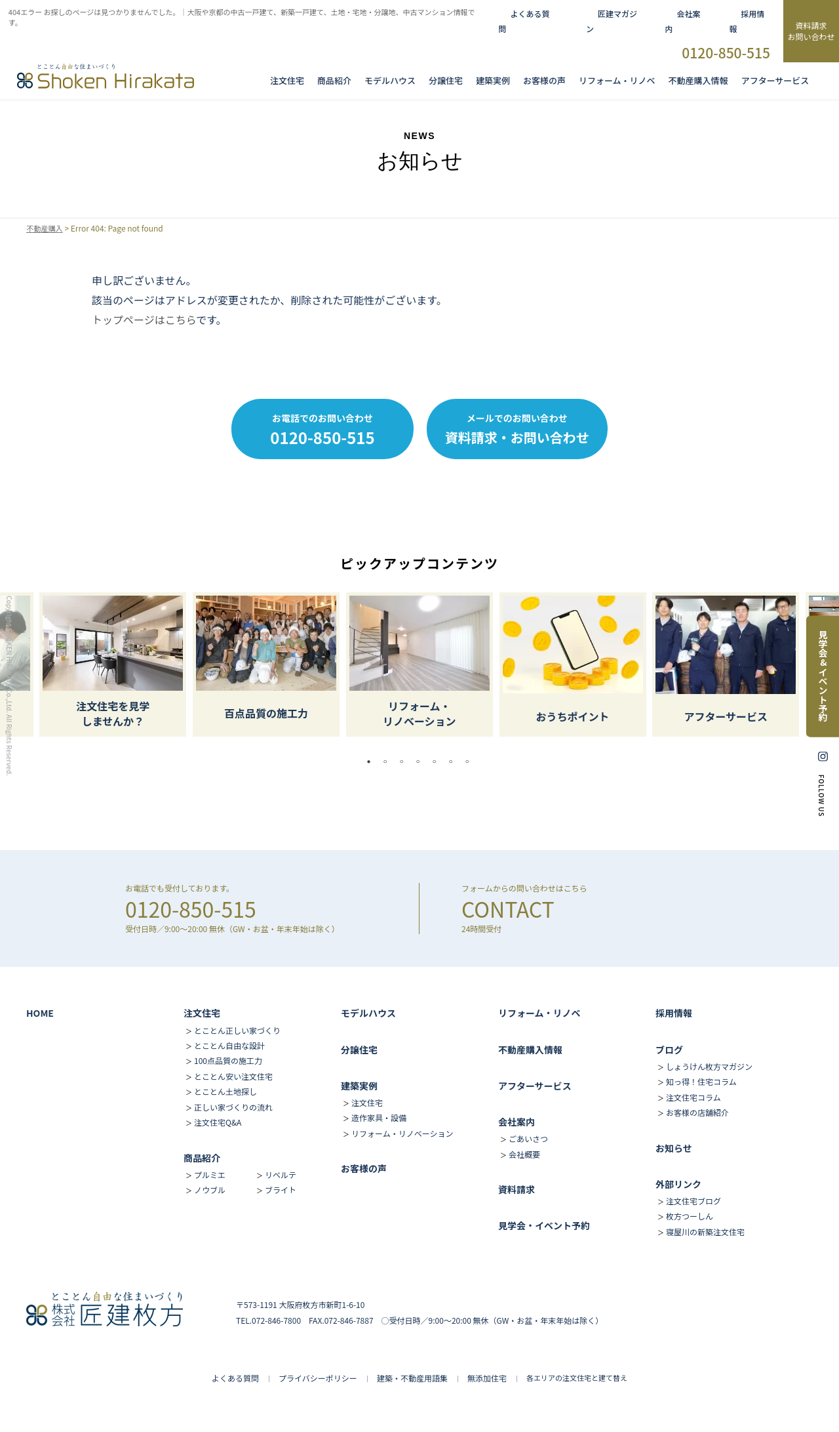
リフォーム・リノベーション (402, 1133)
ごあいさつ (528, 1138)
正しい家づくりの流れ (233, 1107)
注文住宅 (287, 81)
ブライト (280, 1189)
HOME (40, 1012)
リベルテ (280, 1174)
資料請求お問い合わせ (810, 31)
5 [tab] (437, 761)
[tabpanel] (419, 664)
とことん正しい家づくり (237, 1030)
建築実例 (493, 81)
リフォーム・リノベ (617, 81)
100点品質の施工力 (228, 1060)
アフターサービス (775, 81)
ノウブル (209, 1189)
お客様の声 (544, 81)
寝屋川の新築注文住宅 (705, 1231)
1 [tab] (372, 761)
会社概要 (524, 1154)
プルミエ (209, 1174)
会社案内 (516, 1121)
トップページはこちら (144, 319)
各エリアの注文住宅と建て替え (576, 1377)
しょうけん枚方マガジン (709, 1066)
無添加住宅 (487, 1377)
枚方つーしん (689, 1215)
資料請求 (516, 1189)
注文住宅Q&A (217, 1122)
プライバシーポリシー (318, 1377)
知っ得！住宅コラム (701, 1081)
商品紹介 (334, 81)
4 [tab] (421, 761)
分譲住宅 (446, 81)
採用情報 (673, 1012)
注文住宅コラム (693, 1097)
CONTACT (508, 908)
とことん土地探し (225, 1091)
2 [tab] (388, 761)
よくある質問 (235, 1377)
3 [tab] (405, 761)
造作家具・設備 (378, 1117)
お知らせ (673, 1148)
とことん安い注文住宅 (233, 1076)
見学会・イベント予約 (544, 1225)
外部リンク (678, 1184)
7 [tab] (470, 761)
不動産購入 (46, 228)
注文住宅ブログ (693, 1200)
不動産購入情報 (698, 81)
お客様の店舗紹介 (697, 1112)
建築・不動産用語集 (412, 1377)
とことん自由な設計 (229, 1045)
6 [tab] (454, 761)
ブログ (669, 1049)
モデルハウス (368, 1012)
